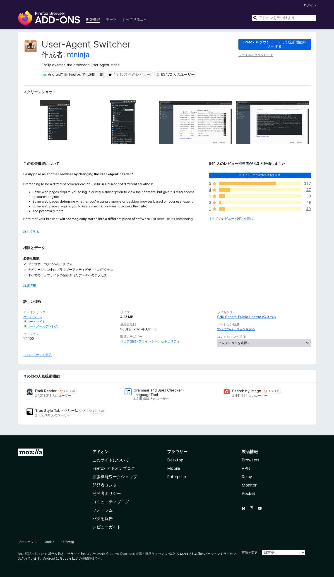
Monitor (249, 485)
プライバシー (27, 542)
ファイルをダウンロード (255, 55)
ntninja (78, 54)
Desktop (175, 460)
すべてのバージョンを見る (236, 329)
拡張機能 (93, 19)
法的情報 (67, 542)
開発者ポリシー (106, 493)
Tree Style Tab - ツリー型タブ (60, 410)
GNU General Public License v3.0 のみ (246, 317)
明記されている (36, 554)
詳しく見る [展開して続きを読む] (31, 231)
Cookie (49, 542)
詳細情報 (29, 285)
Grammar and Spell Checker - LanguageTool (159, 392)
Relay (247, 476)
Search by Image (246, 391)
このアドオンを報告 (37, 355)
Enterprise (176, 476)
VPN (246, 468)
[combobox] (284, 18)
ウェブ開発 (128, 341)
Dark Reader (46, 391)
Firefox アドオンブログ (113, 468)
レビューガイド (106, 527)
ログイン (310, 5)
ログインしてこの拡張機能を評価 (259, 175)
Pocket (248, 493)
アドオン (100, 451)
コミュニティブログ (110, 501)
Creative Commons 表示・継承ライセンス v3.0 (140, 554)
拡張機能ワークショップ (114, 476)
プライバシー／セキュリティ (159, 341)
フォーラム (102, 510)
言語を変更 (249, 552)
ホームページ (32, 317)
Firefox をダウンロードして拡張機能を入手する (274, 44)
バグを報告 (102, 518)
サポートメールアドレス (40, 326)
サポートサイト (34, 321)
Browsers (250, 460)
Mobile (173, 468)
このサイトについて (110, 460)
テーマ (111, 19)
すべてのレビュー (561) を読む (231, 218)
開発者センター (106, 485)
